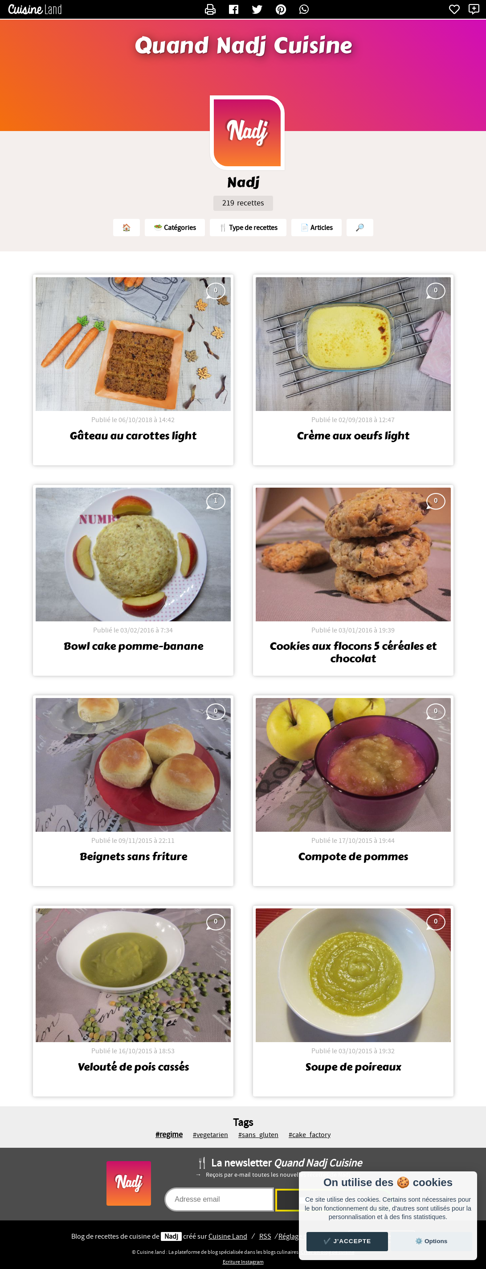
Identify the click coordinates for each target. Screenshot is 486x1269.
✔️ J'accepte (347, 1241)
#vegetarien (210, 1134)
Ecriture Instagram (243, 1262)
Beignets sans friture (133, 856)
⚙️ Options (431, 1241)
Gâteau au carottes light (132, 435)
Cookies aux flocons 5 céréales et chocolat (353, 652)
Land (227, 1236)
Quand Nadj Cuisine (243, 46)
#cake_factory (310, 1134)
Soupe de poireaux (353, 1067)
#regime (169, 1134)
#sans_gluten (258, 1134)
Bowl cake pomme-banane (133, 646)
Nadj (171, 1236)
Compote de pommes (353, 856)
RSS (265, 1236)
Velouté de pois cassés (133, 1067)
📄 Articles (316, 227)
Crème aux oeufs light (353, 435)
